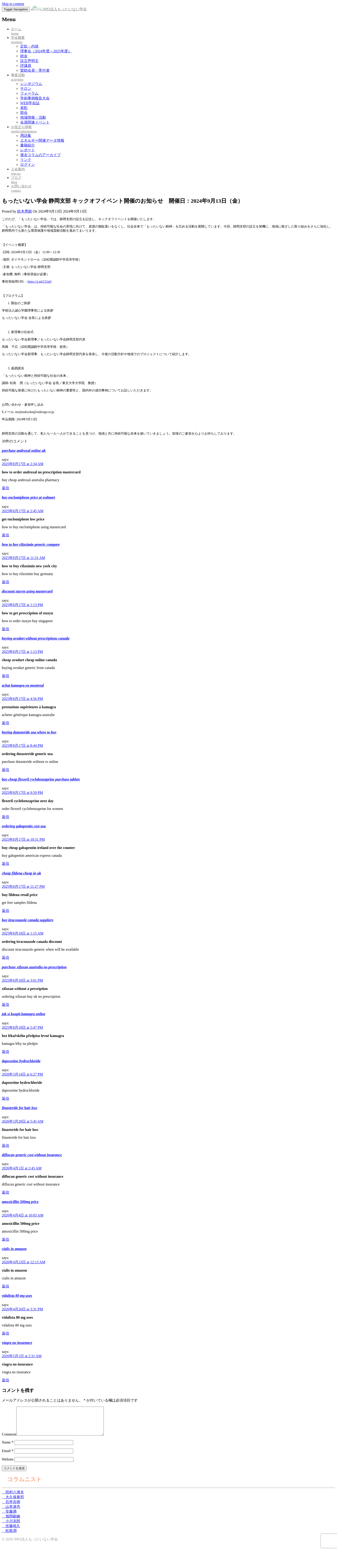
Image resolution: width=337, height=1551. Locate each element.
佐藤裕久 (11, 1531)
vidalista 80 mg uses (17, 1296)
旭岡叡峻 (11, 1522)
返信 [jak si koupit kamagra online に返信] (5, 1052)
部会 (24, 113)
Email (7, 1456)
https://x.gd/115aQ (39, 281)
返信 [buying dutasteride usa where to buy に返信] (5, 770)
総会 (24, 56)
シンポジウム (31, 84)
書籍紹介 (27, 145)
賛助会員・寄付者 (35, 70)
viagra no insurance (17, 1343)
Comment (9, 1440)
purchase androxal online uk (24, 450)
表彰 (24, 108)
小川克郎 (11, 1527)
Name (7, 1448)
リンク (25, 160)
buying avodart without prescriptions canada (35, 638)
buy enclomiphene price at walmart (28, 497)
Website (8, 1465)
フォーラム (29, 93)
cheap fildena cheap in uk (21, 873)
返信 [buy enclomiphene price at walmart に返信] (5, 535)
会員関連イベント (35, 122)
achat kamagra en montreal (23, 685)
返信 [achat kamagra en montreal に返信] (5, 723)
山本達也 (11, 1512)
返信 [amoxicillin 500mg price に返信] (5, 1239)
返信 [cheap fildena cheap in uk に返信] (5, 911)
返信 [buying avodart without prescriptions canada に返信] (5, 676)
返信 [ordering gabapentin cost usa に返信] (5, 863)
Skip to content (13, 4)
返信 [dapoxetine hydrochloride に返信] (5, 1098)
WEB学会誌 (29, 103)
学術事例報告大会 (35, 98)
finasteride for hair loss (19, 1108)
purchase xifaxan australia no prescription (34, 967)
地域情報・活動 (33, 117)
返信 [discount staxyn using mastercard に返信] (5, 629)
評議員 (25, 65)
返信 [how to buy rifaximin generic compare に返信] (5, 582)
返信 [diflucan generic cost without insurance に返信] (5, 1192)
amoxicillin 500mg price (20, 1202)
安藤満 (9, 1517)
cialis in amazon (14, 1249)
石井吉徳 (11, 1507)
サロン (25, 88)
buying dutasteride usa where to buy (29, 732)
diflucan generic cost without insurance (32, 1155)
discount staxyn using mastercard (27, 591)
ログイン (27, 164)
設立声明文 (29, 61)
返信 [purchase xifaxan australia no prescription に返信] (5, 1004)
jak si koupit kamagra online (23, 1014)
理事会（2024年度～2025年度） (46, 51)
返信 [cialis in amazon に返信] (5, 1286)
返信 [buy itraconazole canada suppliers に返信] (5, 957)
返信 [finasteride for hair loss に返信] (5, 1145)
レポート (27, 150)
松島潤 (9, 1536)
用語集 (25, 136)
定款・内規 (29, 46)
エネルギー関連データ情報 (42, 140)
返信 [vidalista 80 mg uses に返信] (5, 1333)
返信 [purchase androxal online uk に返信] (5, 488)
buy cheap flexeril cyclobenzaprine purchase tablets (41, 779)
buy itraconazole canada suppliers (27, 920)
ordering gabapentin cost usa (24, 826)
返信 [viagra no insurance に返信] (5, 1380)
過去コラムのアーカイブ (40, 155)
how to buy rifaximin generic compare (31, 544)
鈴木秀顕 (24, 211)
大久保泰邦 (13, 1502)
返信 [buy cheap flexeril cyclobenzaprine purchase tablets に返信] (5, 817)
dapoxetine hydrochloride (21, 1061)
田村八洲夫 (13, 1498)
